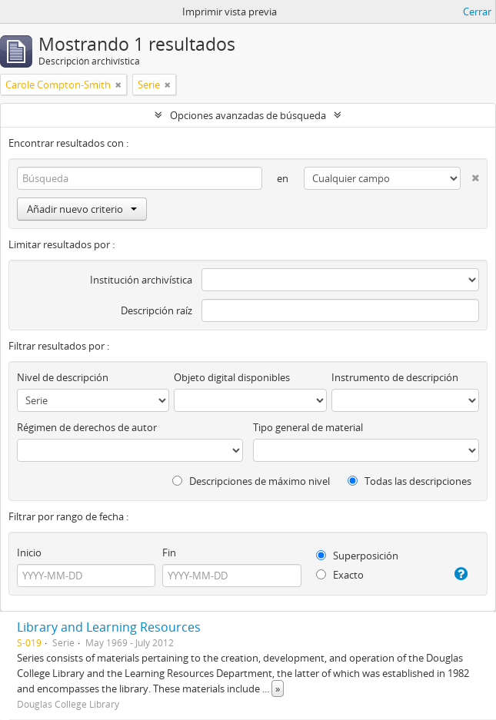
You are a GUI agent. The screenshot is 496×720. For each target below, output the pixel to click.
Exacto (340, 575)
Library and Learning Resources (109, 627)
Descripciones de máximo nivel (251, 481)
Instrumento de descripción (394, 377)
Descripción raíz (156, 310)
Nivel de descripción (62, 377)
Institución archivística (141, 280)
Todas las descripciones (409, 481)
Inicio (29, 552)
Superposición (357, 555)
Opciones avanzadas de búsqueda (248, 115)
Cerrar (477, 11)
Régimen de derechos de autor (87, 427)
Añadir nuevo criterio (82, 209)
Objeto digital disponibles (232, 377)
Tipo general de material (308, 427)
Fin (169, 552)
